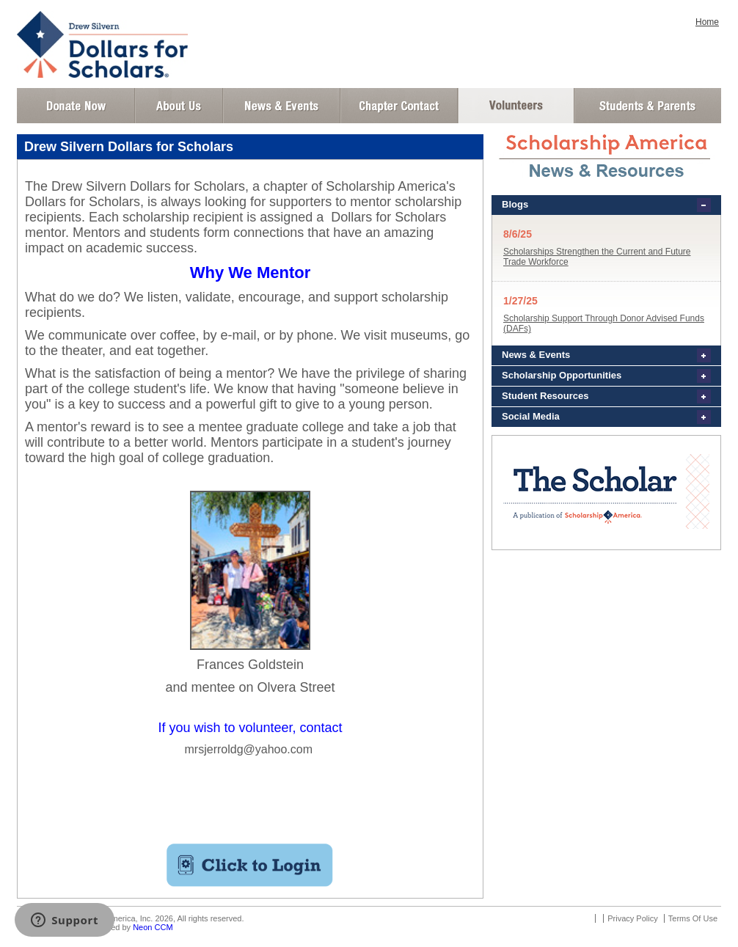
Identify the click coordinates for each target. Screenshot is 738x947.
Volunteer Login (515, 105)
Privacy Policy (632, 918)
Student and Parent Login (647, 105)
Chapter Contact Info (399, 105)
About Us (179, 105)
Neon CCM (152, 927)
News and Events (281, 105)
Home (707, 22)
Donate (76, 105)
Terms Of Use (692, 918)
